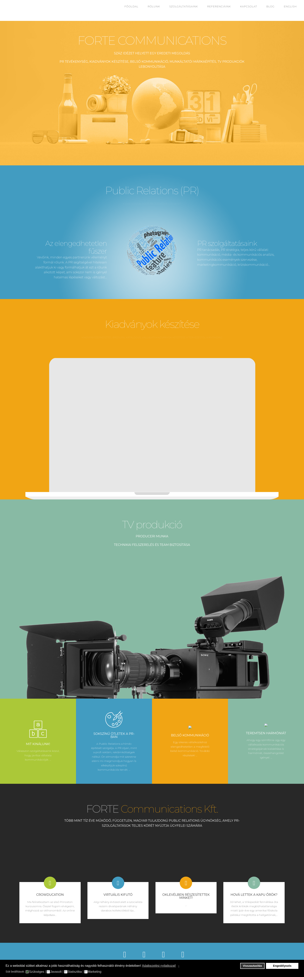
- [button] (178, 965)
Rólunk (154, 6)
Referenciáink (219, 6)
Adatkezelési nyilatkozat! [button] (159, 965)
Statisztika (75, 971)
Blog (270, 6)
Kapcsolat (248, 6)
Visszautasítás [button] (252, 965)
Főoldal (131, 6)
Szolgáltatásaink (183, 6)
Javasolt (56, 971)
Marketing (94, 971)
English (290, 6)
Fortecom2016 (13, 10)
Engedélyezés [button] (282, 965)
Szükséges (36, 971)
